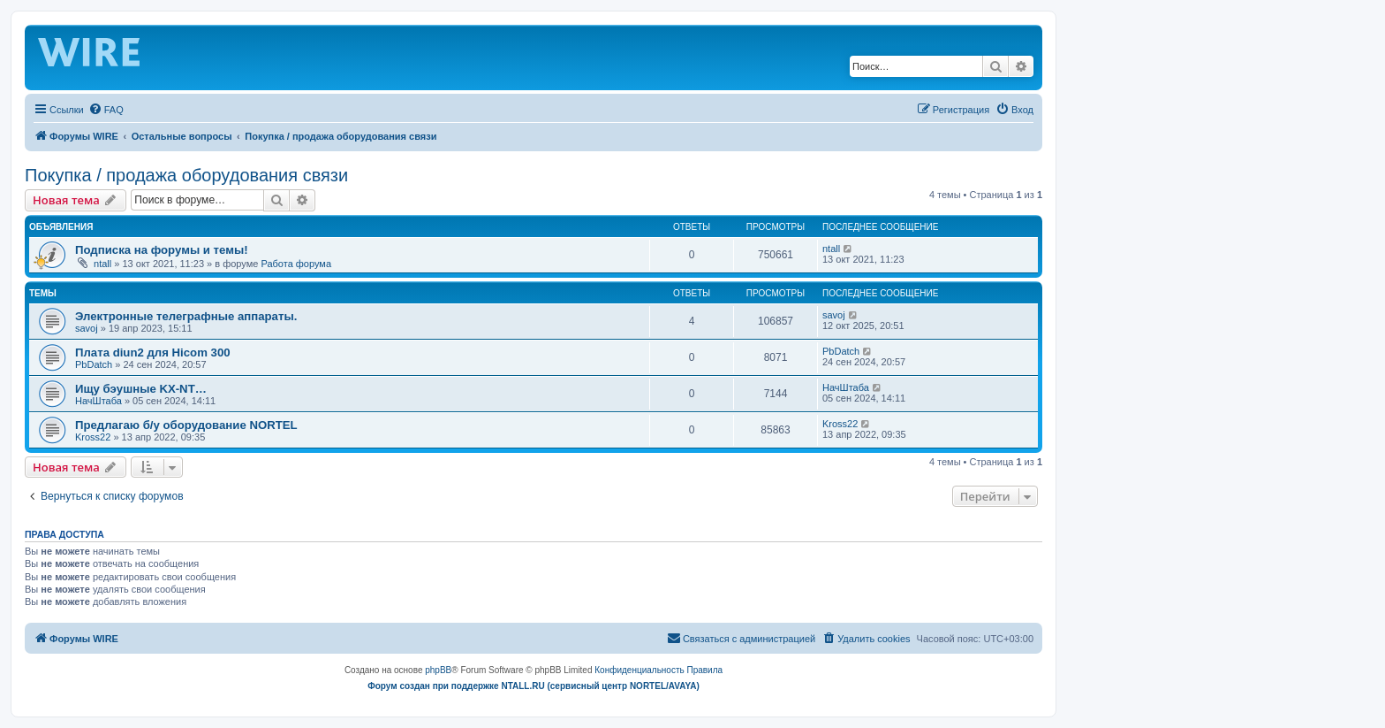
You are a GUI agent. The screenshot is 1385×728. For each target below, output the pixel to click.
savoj (86, 328)
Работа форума (296, 263)
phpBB (438, 670)
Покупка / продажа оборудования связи (186, 175)
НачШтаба (98, 400)
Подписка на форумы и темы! (161, 250)
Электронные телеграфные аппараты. (186, 316)
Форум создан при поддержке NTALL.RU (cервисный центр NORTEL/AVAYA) (533, 686)
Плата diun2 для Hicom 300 (153, 352)
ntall (102, 263)
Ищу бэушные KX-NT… (141, 388)
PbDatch (93, 364)
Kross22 (92, 437)
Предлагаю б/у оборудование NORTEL (186, 425)
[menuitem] (106, 109)
